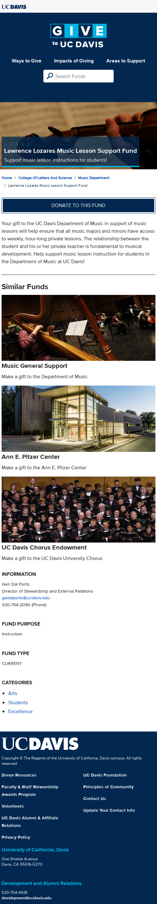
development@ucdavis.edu (27, 898)
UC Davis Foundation (105, 775)
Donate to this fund (78, 205)
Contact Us (94, 798)
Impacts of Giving (74, 60)
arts (12, 693)
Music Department (94, 177)
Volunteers (13, 806)
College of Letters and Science (45, 177)
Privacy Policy (16, 837)
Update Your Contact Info (109, 810)
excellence (20, 711)
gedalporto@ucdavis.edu (26, 597)
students (18, 702)
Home (7, 177)
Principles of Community (108, 787)
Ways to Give (26, 60)
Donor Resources (19, 775)
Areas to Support (125, 60)
